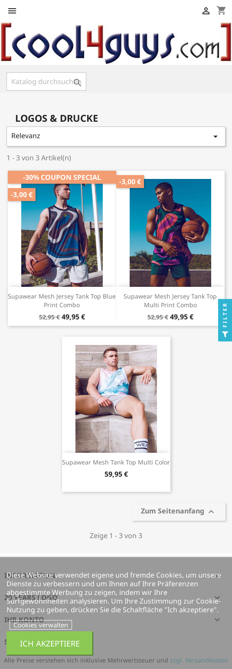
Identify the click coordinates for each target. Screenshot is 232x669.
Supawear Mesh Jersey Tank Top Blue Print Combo (62, 300)
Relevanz (116, 136)
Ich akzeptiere (50, 643)
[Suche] (46, 81)
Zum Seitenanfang (178, 512)
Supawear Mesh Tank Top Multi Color (116, 462)
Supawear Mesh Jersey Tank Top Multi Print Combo (170, 300)
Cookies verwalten (40, 624)
